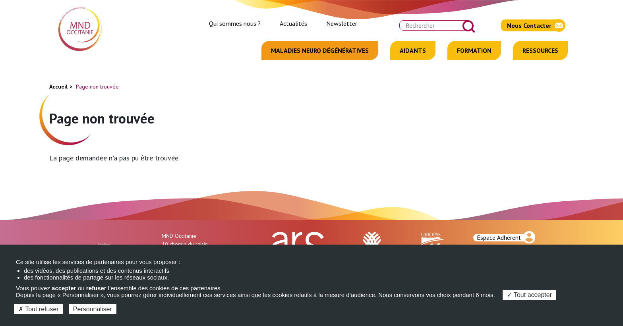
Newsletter (341, 23)
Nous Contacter (529, 25)
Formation (474, 50)
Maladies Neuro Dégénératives (320, 50)
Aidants (413, 50)
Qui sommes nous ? (235, 23)
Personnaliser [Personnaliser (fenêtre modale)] (92, 309)
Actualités (293, 23)
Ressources (540, 50)
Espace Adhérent (499, 237)
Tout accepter (529, 294)
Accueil (58, 86)
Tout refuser (38, 309)
